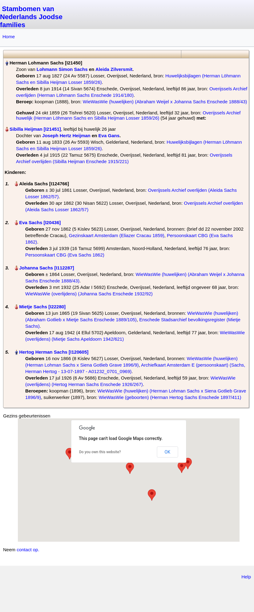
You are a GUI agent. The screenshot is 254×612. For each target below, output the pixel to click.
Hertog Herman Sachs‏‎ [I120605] (53, 352)
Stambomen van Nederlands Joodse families (31, 17)
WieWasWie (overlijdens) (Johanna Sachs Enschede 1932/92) (89, 293)
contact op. (28, 549)
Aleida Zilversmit (113, 69)
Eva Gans (109, 135)
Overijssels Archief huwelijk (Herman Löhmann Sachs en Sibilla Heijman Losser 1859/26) (128, 115)
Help (246, 576)
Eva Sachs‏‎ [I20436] (40, 222)
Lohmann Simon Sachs (62, 69)
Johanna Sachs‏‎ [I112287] (46, 267)
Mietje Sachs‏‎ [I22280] (42, 306)
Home (8, 36)
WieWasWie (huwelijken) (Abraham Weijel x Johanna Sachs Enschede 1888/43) (165, 101)
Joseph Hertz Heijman (66, 135)
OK (167, 452)
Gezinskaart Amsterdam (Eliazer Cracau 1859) (116, 235)
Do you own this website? (100, 452)
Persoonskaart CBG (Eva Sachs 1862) (64, 254)
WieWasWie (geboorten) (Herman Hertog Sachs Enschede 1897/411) (170, 397)
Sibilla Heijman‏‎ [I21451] (35, 129)
